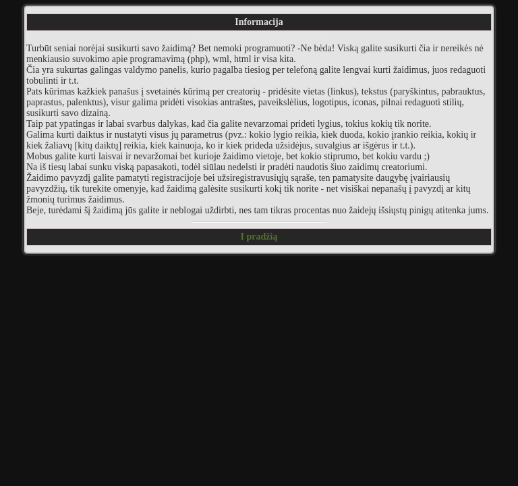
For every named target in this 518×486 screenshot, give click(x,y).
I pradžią (259, 237)
